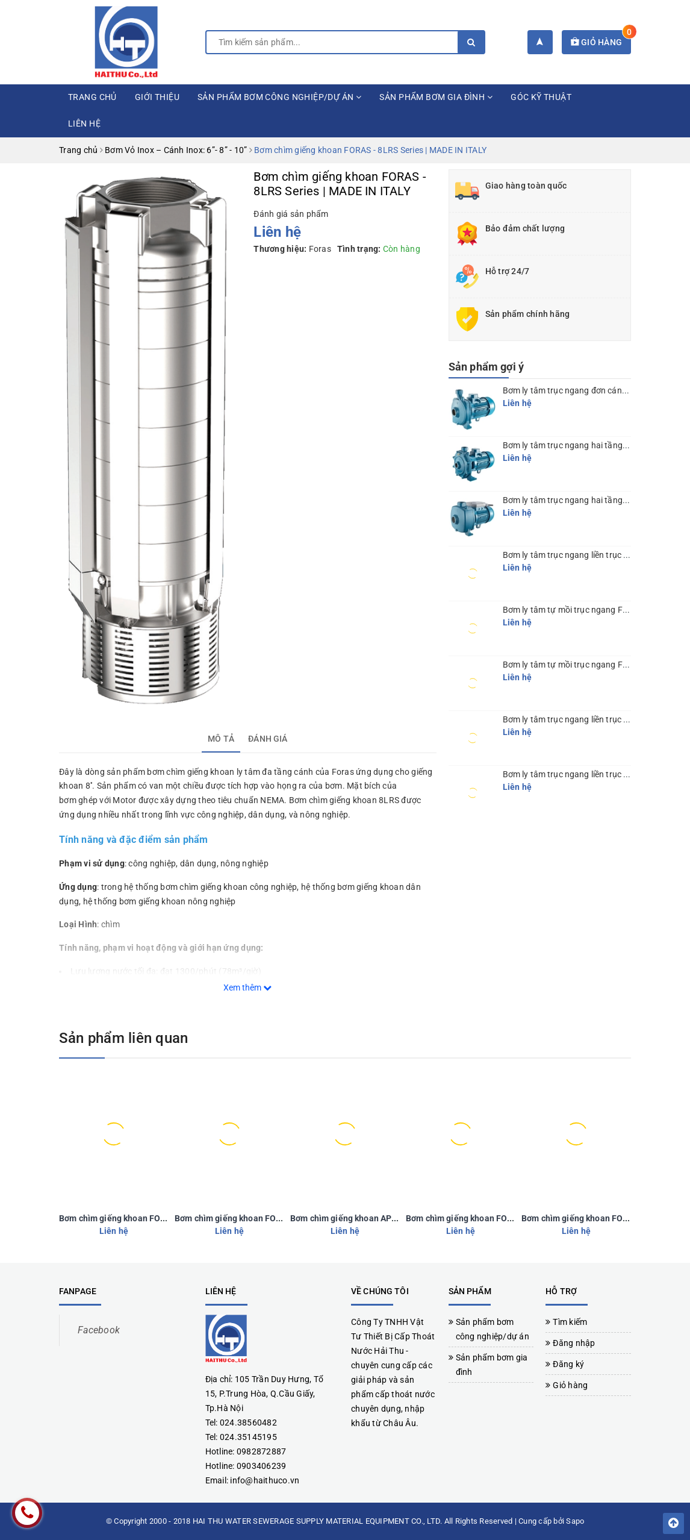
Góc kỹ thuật (541, 97)
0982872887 (262, 1451)
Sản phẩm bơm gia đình (436, 97)
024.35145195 (248, 1437)
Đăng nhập (574, 1343)
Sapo (575, 1521)
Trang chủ (92, 97)
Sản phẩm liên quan (123, 1038)
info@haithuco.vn (264, 1480)
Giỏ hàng (601, 42)
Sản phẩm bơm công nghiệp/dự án (279, 97)
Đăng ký (568, 1364)
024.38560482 (248, 1422)
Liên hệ (84, 123)
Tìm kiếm (570, 1322)
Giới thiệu (157, 97)
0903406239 (262, 1466)
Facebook (99, 1330)
